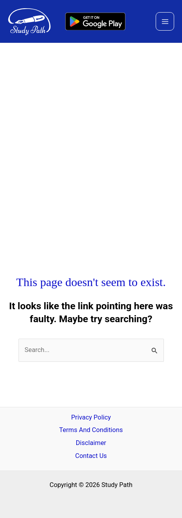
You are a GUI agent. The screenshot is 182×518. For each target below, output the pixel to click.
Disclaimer (91, 443)
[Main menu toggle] (165, 21)
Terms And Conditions (91, 430)
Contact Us (91, 456)
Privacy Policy (91, 417)
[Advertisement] (91, 138)
